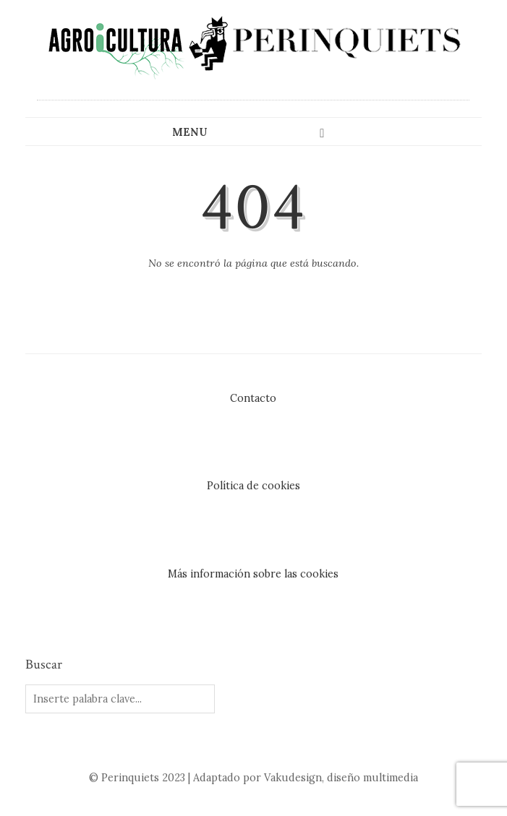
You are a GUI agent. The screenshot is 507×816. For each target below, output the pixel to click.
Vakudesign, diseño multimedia (341, 777)
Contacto (253, 398)
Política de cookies (253, 485)
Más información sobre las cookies (253, 573)
